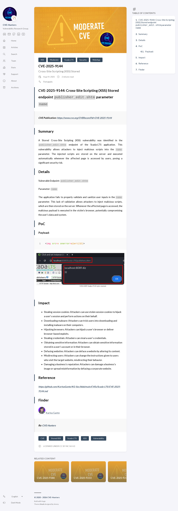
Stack (42, 504)
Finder (142, 69)
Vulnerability (98, 438)
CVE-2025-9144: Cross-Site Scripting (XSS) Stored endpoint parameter (155, 23)
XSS (42, 60)
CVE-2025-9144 (50, 66)
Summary (143, 33)
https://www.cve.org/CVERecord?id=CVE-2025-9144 (85, 117)
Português (48, 82)
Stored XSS (56, 438)
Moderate (54, 60)
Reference (143, 63)
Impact (142, 57)
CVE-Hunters (9, 24)
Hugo (43, 501)
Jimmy (56, 504)
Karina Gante (53, 412)
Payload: (149, 51)
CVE (42, 438)
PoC (141, 45)
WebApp (96, 60)
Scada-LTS (69, 60)
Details (142, 39)
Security (83, 60)
